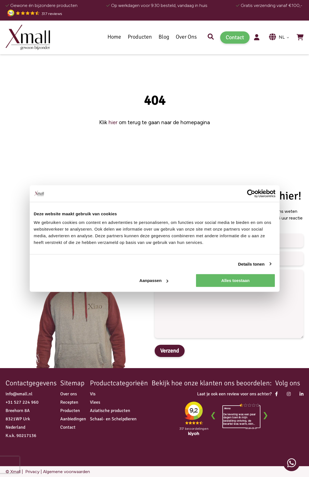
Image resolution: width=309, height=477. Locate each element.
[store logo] (28, 37)
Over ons (68, 394)
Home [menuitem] (114, 37)
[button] (285, 37)
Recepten (69, 402)
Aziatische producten (110, 410)
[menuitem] (139, 37)
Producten (70, 410)
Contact (235, 37)
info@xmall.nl (19, 394)
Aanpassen (153, 280)
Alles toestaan (235, 280)
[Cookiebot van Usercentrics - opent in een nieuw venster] (251, 193)
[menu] (162, 37)
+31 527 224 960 (22, 402)
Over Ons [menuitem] (186, 37)
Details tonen (251, 263)
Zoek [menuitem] (211, 37)
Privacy (31, 471)
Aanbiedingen (73, 419)
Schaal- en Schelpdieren (113, 419)
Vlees (95, 402)
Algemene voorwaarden (66, 471)
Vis (93, 394)
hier (113, 122)
